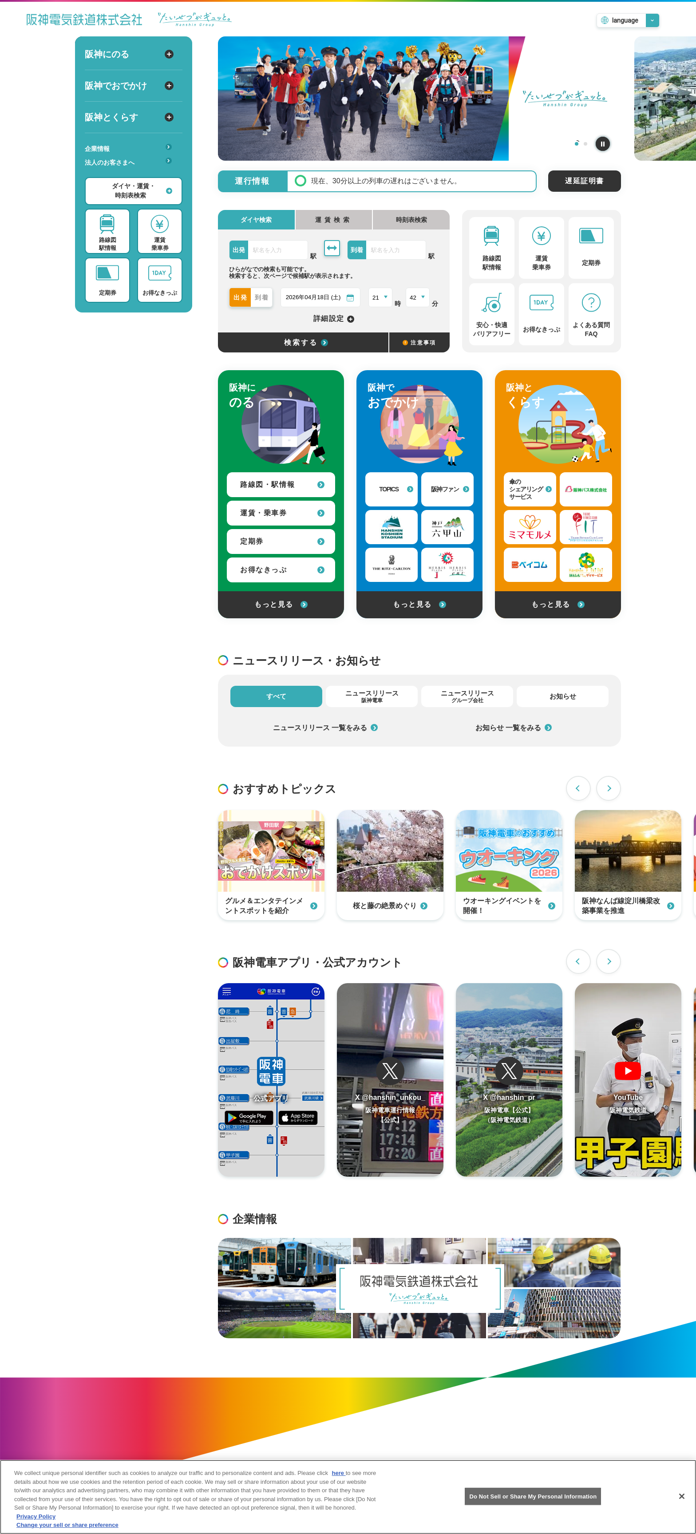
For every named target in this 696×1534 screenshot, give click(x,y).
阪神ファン (450, 489)
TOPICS (396, 489)
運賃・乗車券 (282, 513)
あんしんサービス (131, 174)
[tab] (334, 219)
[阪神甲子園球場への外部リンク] (391, 527)
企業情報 (128, 148)
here (339, 1480)
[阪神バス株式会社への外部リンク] (586, 489)
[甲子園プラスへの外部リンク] (447, 565)
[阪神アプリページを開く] (271, 1080)
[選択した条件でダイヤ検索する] (303, 342)
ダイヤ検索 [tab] (256, 219)
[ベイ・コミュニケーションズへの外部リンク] (530, 565)
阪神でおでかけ (129, 86)
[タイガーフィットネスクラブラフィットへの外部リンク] (586, 527)
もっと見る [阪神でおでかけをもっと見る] (419, 604)
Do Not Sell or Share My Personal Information (533, 1503)
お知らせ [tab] (563, 696)
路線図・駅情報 (282, 484)
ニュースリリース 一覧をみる (325, 727)
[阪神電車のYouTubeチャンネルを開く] (628, 1080)
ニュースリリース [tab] (372, 696)
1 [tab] (576, 144)
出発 (241, 297)
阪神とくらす (129, 117)
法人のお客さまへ (128, 162)
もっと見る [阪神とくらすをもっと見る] (558, 604)
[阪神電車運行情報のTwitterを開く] (390, 1080)
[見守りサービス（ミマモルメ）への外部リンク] (530, 527)
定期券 (282, 541)
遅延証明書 (584, 181)
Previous (578, 788)
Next (608, 788)
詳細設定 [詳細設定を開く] (334, 319)
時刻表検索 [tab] (411, 219)
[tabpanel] (419, 98)
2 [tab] (585, 144)
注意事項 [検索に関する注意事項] (419, 343)
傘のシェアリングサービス (530, 489)
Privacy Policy (35, 1524)
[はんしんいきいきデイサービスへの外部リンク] (586, 565)
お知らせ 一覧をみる (513, 727)
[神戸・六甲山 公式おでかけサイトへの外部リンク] (447, 527)
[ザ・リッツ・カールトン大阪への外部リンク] (391, 565)
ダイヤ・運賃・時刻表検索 (142, 190)
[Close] (682, 1504)
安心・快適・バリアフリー (131, 176)
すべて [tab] (276, 696)
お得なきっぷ (282, 569)
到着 (262, 297)
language (625, 20)
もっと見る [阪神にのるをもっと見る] (281, 604)
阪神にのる (129, 54)
